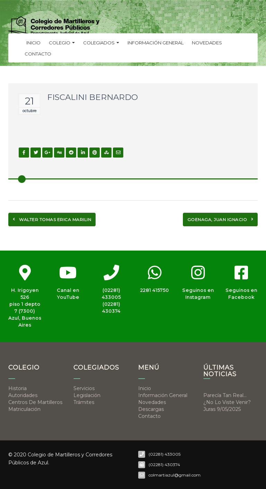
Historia (17, 388)
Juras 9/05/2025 (222, 409)
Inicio (33, 42)
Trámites (83, 402)
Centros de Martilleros (35, 402)
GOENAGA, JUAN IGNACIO (220, 219)
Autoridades (22, 395)
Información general (155, 42)
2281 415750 (154, 290)
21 (29, 101)
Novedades (207, 42)
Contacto (38, 54)
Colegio (62, 42)
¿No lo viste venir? (227, 402)
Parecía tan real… (225, 395)
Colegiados (101, 42)
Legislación (86, 395)
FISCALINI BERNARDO (92, 97)
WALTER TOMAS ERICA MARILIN (52, 219)
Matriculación (24, 409)
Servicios (84, 388)
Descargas (151, 409)
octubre (29, 110)
